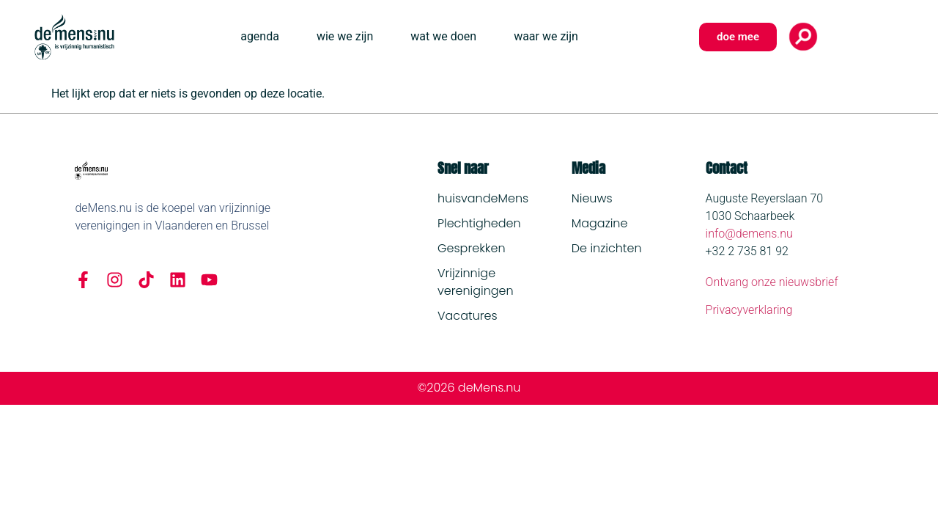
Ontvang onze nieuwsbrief (772, 282)
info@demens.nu (749, 234)
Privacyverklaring (749, 310)
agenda (259, 36)
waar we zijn (546, 36)
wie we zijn (345, 36)
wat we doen (443, 36)
